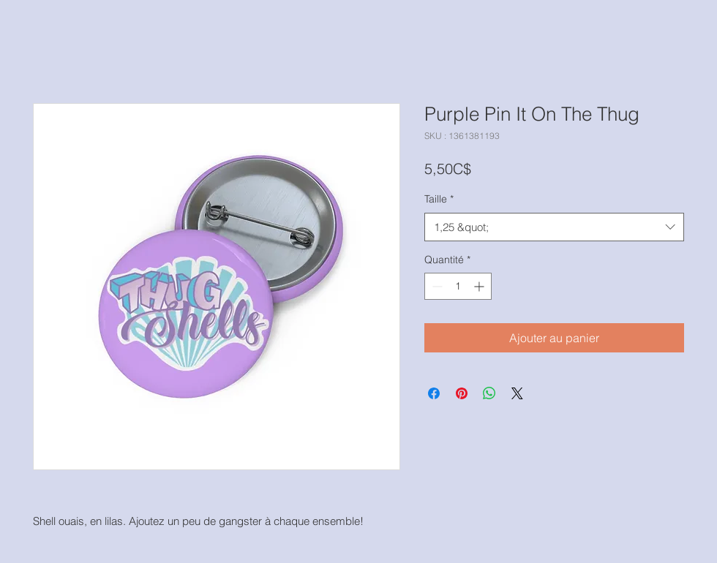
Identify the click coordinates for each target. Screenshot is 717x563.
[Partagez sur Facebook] (434, 393)
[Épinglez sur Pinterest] (461, 393)
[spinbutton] (458, 286)
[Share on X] (517, 393)
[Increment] (480, 286)
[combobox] (554, 227)
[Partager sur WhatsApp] (489, 393)
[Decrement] (436, 286)
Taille (439, 198)
